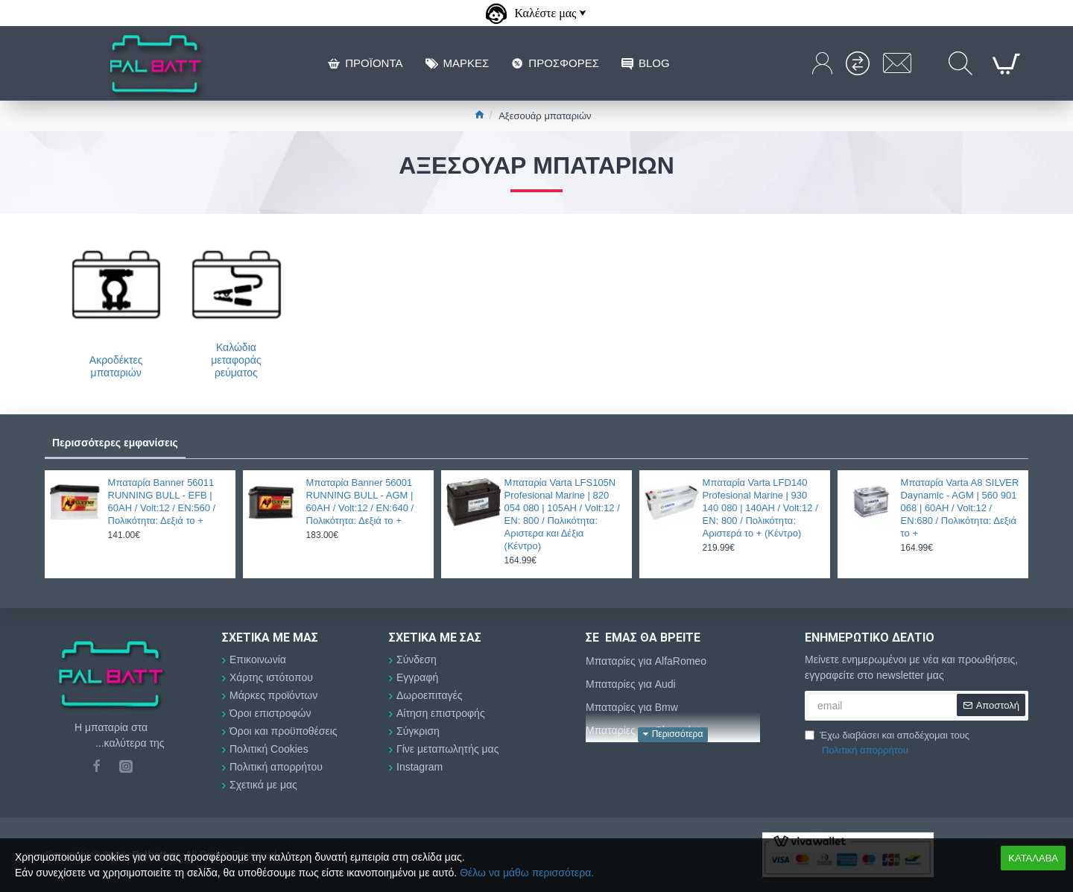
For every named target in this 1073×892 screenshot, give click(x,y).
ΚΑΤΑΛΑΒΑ (1033, 858)
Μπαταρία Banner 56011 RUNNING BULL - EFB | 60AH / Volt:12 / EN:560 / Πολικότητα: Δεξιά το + (162, 501)
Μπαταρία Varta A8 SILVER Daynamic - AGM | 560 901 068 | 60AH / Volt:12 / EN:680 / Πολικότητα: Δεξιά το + (960, 508)
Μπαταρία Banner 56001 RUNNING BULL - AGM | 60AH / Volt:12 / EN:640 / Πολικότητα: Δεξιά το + (360, 501)
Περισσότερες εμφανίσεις (115, 443)
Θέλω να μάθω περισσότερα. (527, 873)
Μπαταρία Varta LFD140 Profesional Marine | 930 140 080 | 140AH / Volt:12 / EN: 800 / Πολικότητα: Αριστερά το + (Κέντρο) (760, 508)
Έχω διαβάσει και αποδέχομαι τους (887, 743)
